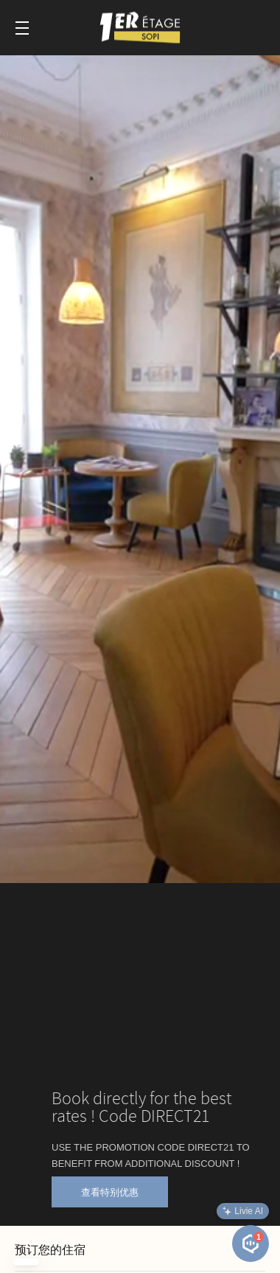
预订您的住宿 (50, 1250)
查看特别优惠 (110, 1192)
